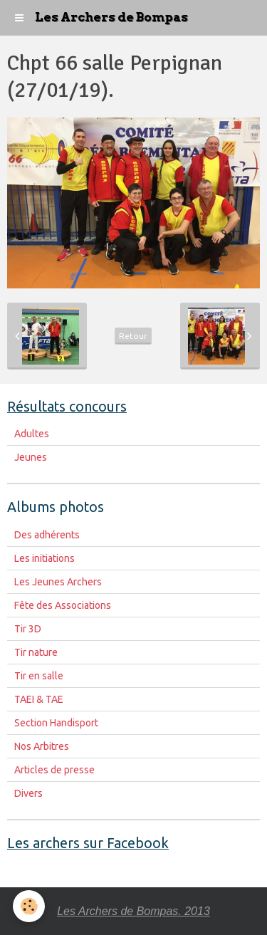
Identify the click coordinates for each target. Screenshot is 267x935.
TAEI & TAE (38, 699)
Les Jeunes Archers (58, 581)
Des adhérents (47, 534)
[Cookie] (29, 906)
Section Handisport (56, 722)
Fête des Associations (62, 605)
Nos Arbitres (41, 746)
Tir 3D (27, 628)
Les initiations (44, 558)
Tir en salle (38, 675)
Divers (28, 793)
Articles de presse (54, 769)
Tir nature (36, 652)
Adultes (31, 433)
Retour (133, 335)
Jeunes (30, 457)
